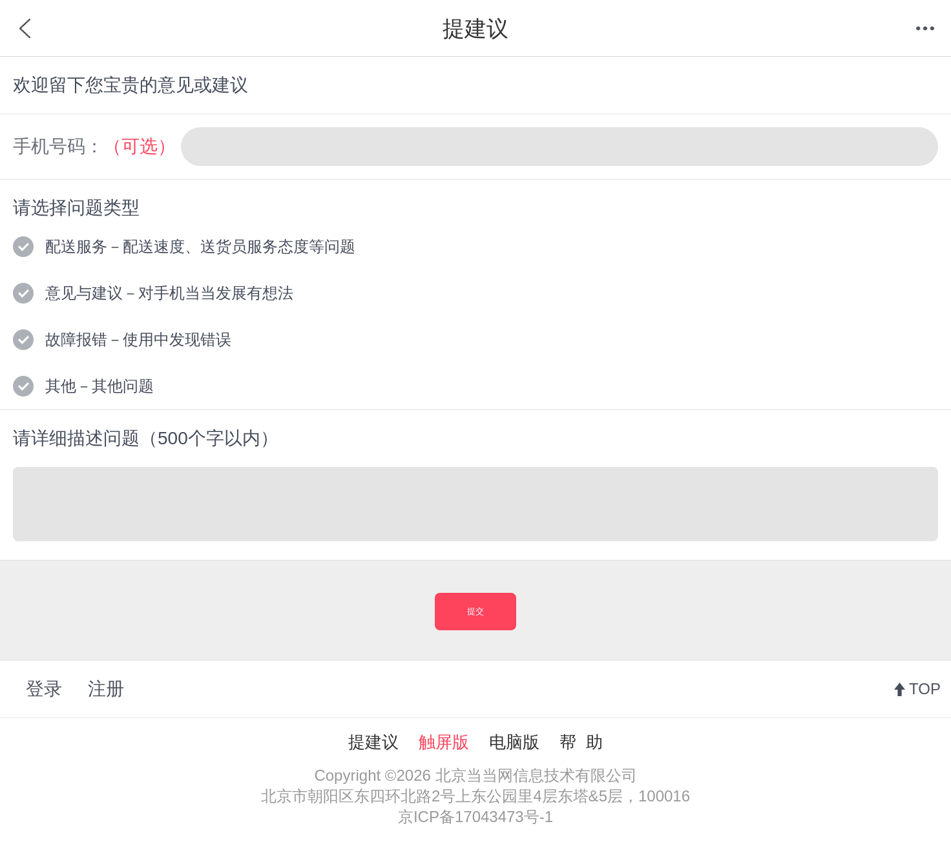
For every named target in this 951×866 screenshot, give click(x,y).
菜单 (925, 28)
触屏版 (444, 742)
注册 (106, 689)
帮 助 (580, 742)
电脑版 (514, 742)
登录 (44, 689)
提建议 (373, 742)
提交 (475, 611)
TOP (925, 688)
